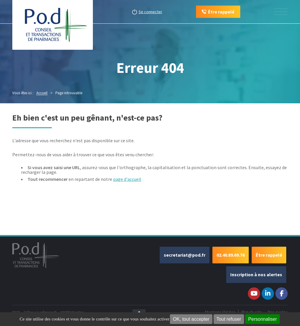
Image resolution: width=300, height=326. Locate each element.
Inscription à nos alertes (256, 274)
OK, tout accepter (191, 319)
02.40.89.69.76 (231, 255)
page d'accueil (127, 179)
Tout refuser (229, 319)
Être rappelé (269, 255)
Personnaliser (262, 319)
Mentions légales (220, 312)
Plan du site (251, 312)
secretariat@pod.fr (184, 255)
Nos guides (278, 312)
